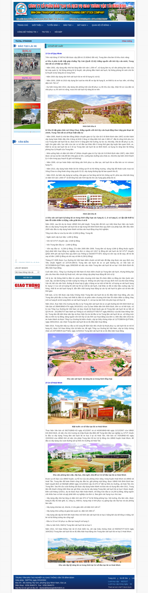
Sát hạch (82, 25)
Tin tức (46, 32)
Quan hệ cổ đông (101, 25)
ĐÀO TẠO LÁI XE (27, 46)
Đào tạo (68, 25)
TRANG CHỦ (22, 25)
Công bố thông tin (27, 32)
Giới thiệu (37, 25)
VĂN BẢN (23, 142)
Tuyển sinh (53, 25)
